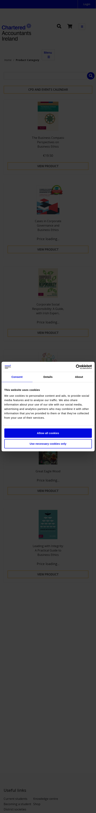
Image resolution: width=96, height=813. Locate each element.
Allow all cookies (48, 433)
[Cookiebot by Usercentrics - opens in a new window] (76, 366)
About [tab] (79, 376)
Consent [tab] (17, 376)
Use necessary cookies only (48, 443)
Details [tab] (48, 376)
